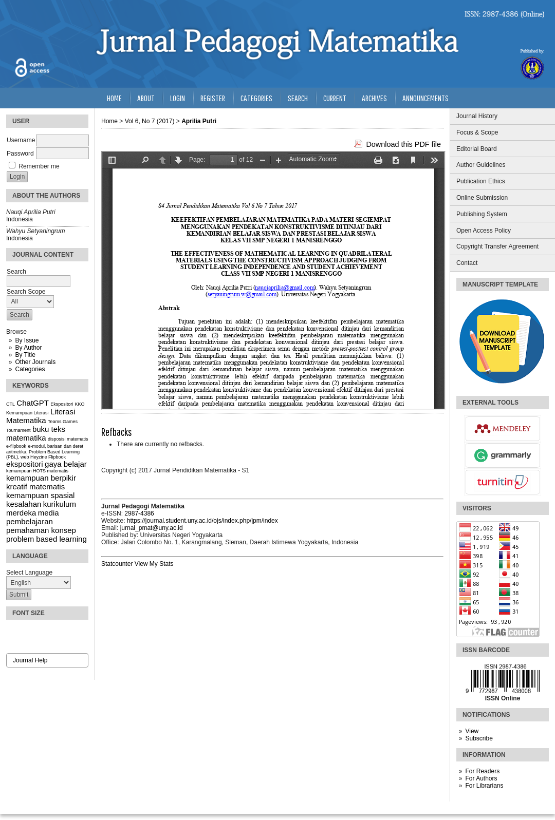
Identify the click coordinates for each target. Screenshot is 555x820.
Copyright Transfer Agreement (497, 246)
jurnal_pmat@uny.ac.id (151, 527)
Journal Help (30, 660)
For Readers (482, 771)
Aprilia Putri (198, 121)
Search (298, 98)
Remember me (38, 166)
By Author (28, 347)
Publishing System (481, 214)
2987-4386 (139, 513)
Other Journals (35, 362)
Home (114, 98)
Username (21, 140)
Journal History (476, 116)
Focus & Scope (477, 132)
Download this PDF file (403, 144)
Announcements (425, 98)
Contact (466, 262)
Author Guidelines (480, 164)
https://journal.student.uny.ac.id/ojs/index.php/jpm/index (202, 520)
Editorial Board (476, 148)
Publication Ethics (480, 181)
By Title (25, 354)
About (146, 98)
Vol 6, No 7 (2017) (150, 121)
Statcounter (117, 563)
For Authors (481, 778)
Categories (30, 369)
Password (20, 153)
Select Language (29, 572)
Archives (374, 98)
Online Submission (482, 197)
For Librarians (484, 785)
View (471, 731)
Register (212, 98)
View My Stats (154, 563)
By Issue (27, 340)
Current (334, 98)
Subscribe (478, 738)
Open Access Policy (483, 230)
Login (177, 98)
